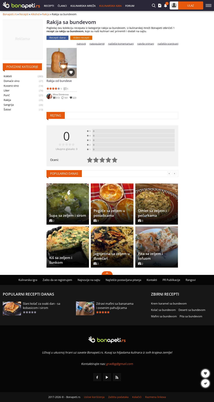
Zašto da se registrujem (57, 280)
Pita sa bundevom (191, 316)
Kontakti (152, 280)
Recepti (49, 5)
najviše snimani (145, 44)
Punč (7, 95)
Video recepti (81, 37)
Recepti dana (57, 37)
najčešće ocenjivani (168, 44)
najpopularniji (97, 44)
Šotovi (7, 109)
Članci (62, 5)
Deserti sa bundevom (191, 310)
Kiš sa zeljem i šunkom (60, 260)
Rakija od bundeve (59, 81)
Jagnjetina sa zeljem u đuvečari (112, 256)
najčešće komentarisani (121, 44)
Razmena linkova (155, 397)
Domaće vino (11, 81)
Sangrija (9, 104)
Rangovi (191, 280)
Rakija (45, 14)
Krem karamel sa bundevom (169, 303)
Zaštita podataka (118, 397)
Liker (7, 90)
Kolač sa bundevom (163, 310)
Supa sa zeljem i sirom (67, 215)
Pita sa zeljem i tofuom (150, 256)
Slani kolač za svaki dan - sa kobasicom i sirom (41, 306)
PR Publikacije (171, 280)
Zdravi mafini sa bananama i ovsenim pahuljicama (114, 306)
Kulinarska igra (110, 5)
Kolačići (137, 397)
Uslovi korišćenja (94, 397)
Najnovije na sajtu (89, 280)
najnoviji (81, 44)
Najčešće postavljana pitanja (123, 280)
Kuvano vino (11, 85)
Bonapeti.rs (10, 14)
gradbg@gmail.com (119, 364)
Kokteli (8, 76)
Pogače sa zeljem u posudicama (109, 213)
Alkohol (35, 14)
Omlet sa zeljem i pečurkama (152, 213)
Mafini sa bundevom (164, 316)
